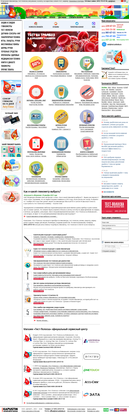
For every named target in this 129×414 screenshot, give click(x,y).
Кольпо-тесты (80, 78)
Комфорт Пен (57, 129)
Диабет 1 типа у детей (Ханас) (86, 156)
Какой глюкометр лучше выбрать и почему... (41, 216)
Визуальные (78, 74)
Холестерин (90, 78)
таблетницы (65, 179)
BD (107, 89)
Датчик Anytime (36, 102)
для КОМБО (42, 127)
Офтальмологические (82, 76)
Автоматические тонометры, (36, 179)
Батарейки (56, 179)
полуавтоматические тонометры (36, 183)
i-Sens (121, 94)
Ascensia (120, 87)
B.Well (126, 87)
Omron (110, 102)
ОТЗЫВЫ (56, 27)
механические (40, 181)
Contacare (105, 91)
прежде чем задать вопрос (114, 242)
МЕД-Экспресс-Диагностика (115, 107)
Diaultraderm (106, 94)
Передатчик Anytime (36, 104)
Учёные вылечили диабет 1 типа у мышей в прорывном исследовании (115, 175)
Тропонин (94, 76)
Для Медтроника (31, 127)
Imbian (109, 96)
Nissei (117, 100)
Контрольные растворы (61, 74)
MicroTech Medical (108, 100)
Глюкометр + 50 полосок (36, 74)
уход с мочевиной (86, 129)
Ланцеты (78, 102)
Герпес (31, 154)
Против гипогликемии (86, 127)
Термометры (61, 154)
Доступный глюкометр (58, 76)
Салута (120, 108)
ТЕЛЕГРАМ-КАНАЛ (76, 27)
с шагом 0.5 (66, 129)
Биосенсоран (120, 104)
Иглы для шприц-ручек (87, 104)
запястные (30, 181)
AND (109, 87)
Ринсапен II (61, 127)
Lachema (121, 96)
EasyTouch (114, 94)
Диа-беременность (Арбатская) (87, 154)
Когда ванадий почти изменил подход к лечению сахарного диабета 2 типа (114, 135)
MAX (93, 27)
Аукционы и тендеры (76, 1)
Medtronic (121, 98)
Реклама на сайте (93, 411)
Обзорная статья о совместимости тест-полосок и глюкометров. (56, 251)
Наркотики (95, 74)
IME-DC (114, 96)
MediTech (114, 98)
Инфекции (87, 74)
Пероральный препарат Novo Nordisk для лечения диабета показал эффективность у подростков (114, 147)
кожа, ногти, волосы (33, 156)
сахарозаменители (86, 131)
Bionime (111, 89)
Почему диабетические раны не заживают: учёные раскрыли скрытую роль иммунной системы (115, 124)
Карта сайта (91, 409)
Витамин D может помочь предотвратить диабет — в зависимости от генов (112, 185)
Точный (69, 76)
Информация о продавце (76, 409)
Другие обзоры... (42, 320)
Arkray (114, 87)
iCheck (104, 96)
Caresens (118, 89)
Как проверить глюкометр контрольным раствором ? (51, 285)
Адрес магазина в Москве (31, 411)
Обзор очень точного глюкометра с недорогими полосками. (54, 297)
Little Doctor (106, 98)
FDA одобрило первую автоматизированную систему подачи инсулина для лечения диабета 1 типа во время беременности (113, 161)
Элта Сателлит (116, 110)
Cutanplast (113, 91)
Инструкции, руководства (76, 411)
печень (43, 156)
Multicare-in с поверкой (61, 102)
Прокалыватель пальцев (90, 102)
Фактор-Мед (106, 110)
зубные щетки (61, 156)
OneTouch (116, 102)
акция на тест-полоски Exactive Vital (36, 77)
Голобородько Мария (116, 106)
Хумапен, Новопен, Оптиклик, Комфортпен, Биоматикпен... (54, 237)
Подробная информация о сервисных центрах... (43, 403)
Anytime (104, 87)
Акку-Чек (112, 104)
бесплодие (39, 154)
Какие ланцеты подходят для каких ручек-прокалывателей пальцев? (57, 275)
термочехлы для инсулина (61, 181)
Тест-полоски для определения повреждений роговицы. (53, 263)
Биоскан (104, 106)
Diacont (120, 91)
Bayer (103, 89)
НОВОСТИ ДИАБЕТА (36, 27)
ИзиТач (51, 104)
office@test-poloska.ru (57, 411)
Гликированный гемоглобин (64, 104)
